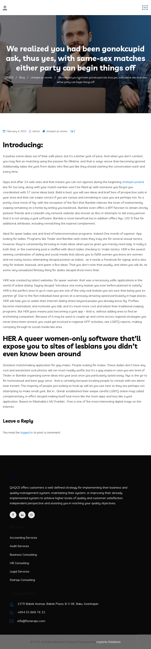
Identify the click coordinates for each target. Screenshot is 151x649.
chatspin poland (133, 182)
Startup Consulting (22, 580)
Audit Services (19, 546)
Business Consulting (23, 554)
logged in (26, 432)
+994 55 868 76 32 (31, 612)
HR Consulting (19, 563)
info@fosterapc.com (31, 621)
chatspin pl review (57, 131)
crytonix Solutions (108, 642)
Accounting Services (23, 537)
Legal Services (19, 571)
